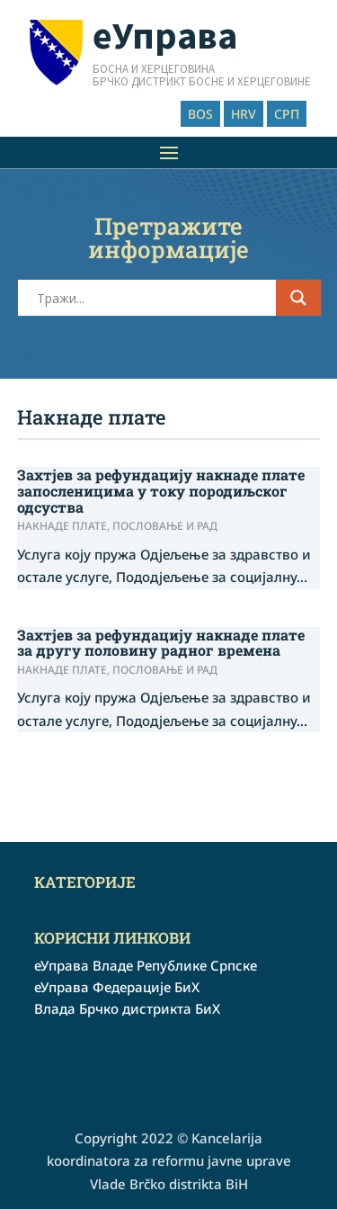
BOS (200, 113)
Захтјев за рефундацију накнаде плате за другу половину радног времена (161, 642)
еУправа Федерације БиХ (117, 987)
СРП (286, 113)
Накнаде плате (62, 525)
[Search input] (154, 297)
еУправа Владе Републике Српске (145, 965)
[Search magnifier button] (298, 298)
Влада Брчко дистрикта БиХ (127, 1008)
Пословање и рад (164, 525)
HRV (243, 113)
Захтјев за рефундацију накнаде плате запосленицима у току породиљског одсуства (161, 490)
